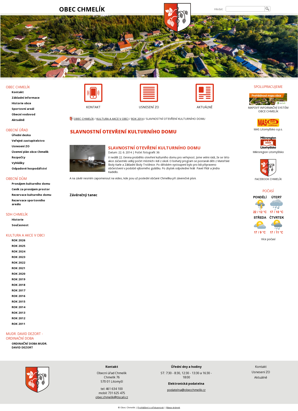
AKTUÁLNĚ (204, 107)
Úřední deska (21, 135)
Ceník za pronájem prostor (31, 189)
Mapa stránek (173, 407)
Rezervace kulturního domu (31, 195)
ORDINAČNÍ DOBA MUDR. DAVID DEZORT (29, 345)
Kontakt (18, 92)
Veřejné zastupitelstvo (28, 140)
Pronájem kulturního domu (31, 183)
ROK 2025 (18, 246)
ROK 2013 (18, 312)
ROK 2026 (18, 240)
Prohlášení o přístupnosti (150, 407)
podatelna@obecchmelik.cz (186, 390)
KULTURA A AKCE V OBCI (112, 119)
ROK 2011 (18, 324)
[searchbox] (245, 9)
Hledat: (218, 9)
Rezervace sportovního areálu (28, 202)
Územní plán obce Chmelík (30, 152)
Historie (17, 219)
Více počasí (268, 239)
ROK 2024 (18, 251)
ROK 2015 (18, 301)
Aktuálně (18, 120)
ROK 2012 (18, 318)
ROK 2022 (18, 262)
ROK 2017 (18, 290)
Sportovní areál (23, 109)
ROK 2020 (18, 273)
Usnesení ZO (21, 146)
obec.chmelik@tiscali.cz (111, 397)
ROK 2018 (18, 285)
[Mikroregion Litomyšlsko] (268, 148)
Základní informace (26, 97)
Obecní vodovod (23, 114)
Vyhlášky (18, 163)
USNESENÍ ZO (149, 107)
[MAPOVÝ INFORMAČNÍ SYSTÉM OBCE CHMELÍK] (268, 104)
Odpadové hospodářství (29, 168)
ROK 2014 (18, 307)
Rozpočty (18, 157)
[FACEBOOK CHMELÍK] (268, 175)
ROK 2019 (18, 279)
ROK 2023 (18, 257)
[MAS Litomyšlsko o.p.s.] (268, 125)
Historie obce (21, 103)
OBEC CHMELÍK (82, 9)
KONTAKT (93, 107)
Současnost (20, 225)
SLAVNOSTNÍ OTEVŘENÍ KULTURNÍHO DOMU (154, 148)
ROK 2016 (18, 296)
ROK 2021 (18, 268)
